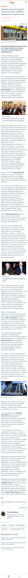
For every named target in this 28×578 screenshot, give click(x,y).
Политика (4, 6)
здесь (2, 504)
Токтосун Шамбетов (6, 17)
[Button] (23, 24)
